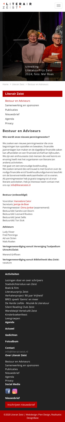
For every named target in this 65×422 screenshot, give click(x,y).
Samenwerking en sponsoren (22, 105)
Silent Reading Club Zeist (19, 307)
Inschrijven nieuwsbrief (21, 404)
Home (5, 84)
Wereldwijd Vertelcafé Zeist (21, 310)
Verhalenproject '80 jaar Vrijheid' (24, 295)
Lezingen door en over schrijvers (24, 280)
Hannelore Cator (22, 201)
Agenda (9, 118)
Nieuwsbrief (12, 114)
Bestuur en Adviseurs (17, 100)
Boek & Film (12, 287)
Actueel (9, 328)
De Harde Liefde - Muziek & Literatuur (27, 303)
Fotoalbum (11, 341)
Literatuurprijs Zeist (16, 291)
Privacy (9, 123)
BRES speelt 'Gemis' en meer (21, 299)
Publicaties (11, 109)
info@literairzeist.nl (20, 185)
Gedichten (11, 335)
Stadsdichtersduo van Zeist (21, 284)
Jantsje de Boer (21, 204)
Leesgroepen (12, 318)
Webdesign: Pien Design (38, 414)
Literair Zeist (18, 84)
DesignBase (32, 417)
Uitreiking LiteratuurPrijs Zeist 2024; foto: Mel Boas (39, 70)
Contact (10, 347)
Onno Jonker (27, 207)
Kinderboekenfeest (16, 314)
